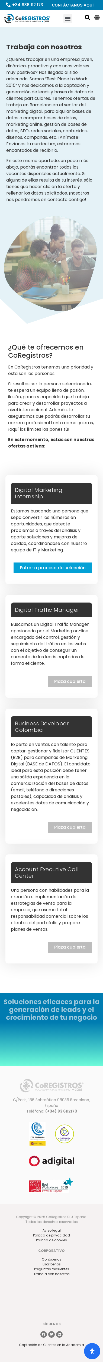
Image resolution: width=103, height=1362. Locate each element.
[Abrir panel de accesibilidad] (92, 1351)
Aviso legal (52, 1230)
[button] (67, 18)
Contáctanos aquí (73, 5)
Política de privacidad (51, 1235)
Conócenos (51, 1259)
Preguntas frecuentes (51, 1269)
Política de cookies (51, 1240)
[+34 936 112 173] (8, 4)
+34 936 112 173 (27, 5)
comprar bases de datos (49, 118)
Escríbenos (52, 1264)
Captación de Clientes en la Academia (51, 1345)
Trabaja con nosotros (52, 1274)
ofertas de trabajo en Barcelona (50, 101)
